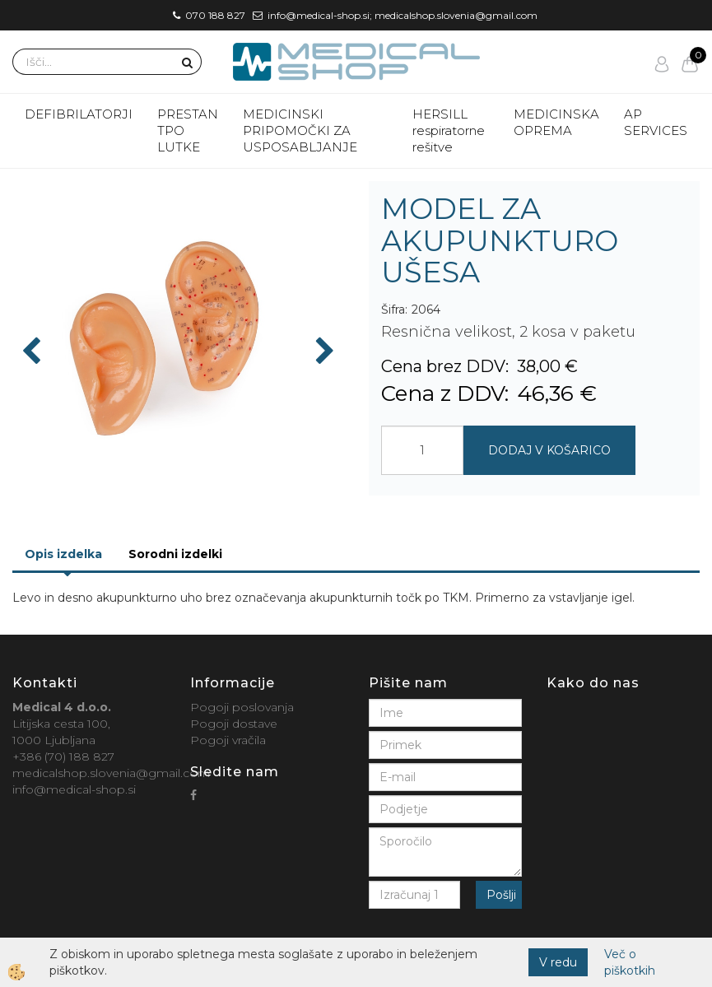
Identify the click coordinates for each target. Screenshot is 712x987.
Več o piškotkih (629, 962)
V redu (558, 962)
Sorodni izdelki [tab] (175, 554)
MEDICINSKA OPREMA (556, 122)
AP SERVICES (655, 122)
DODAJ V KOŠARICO (549, 450)
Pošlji (501, 894)
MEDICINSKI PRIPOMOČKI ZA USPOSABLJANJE (300, 130)
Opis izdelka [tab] (63, 554)
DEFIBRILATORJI (79, 114)
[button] (323, 352)
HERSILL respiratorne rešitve (448, 130)
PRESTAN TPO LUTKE (187, 130)
